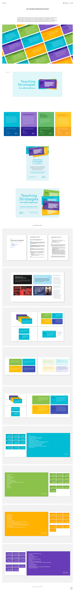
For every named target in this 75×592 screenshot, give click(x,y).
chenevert (4, 3)
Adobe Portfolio (40, 586)
